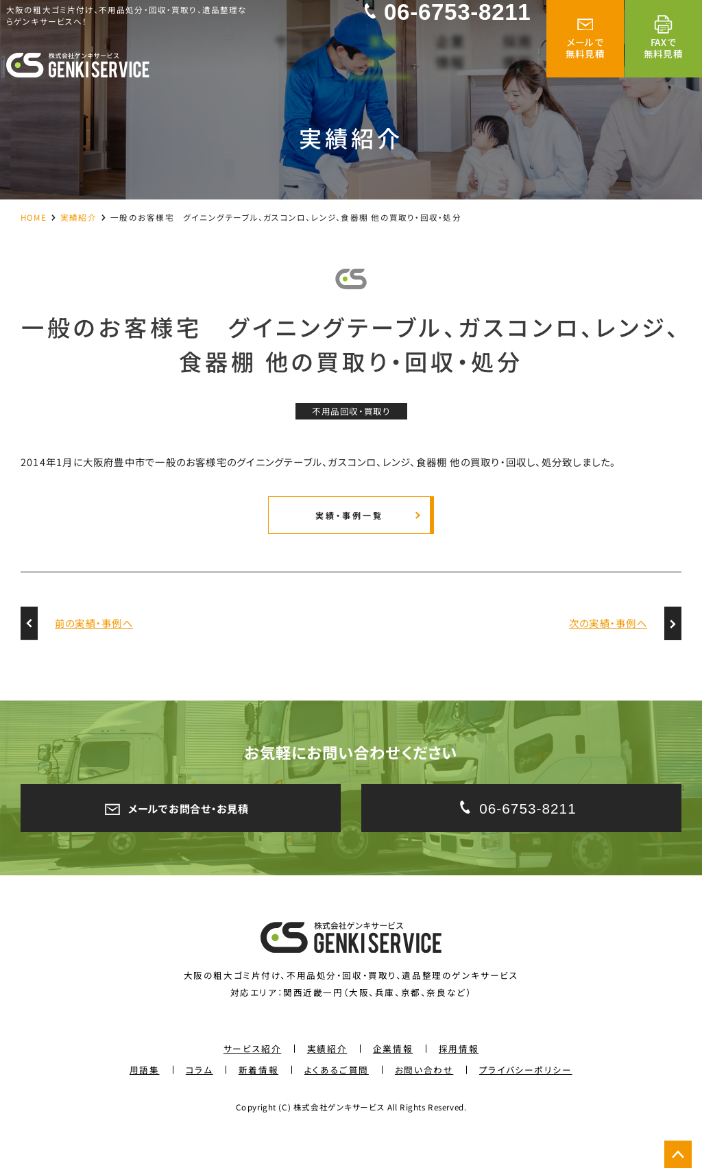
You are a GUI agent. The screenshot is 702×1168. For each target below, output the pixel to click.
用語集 (145, 1099)
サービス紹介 (252, 1078)
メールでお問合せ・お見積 (180, 834)
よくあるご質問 (336, 1099)
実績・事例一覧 (347, 533)
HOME (34, 216)
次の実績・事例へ (608, 646)
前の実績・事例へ (94, 646)
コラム (199, 1099)
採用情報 (459, 1078)
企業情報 (393, 1078)
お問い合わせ (424, 1099)
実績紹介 (78, 216)
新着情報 (258, 1099)
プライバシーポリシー (525, 1099)
